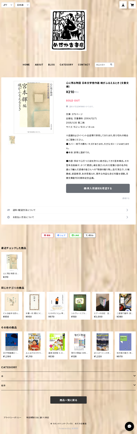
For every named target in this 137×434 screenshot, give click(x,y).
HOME (26, 64)
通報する (126, 198)
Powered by (68, 428)
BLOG (51, 64)
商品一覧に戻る (68, 400)
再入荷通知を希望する (98, 188)
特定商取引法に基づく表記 (37, 417)
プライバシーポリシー (13, 417)
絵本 (3, 385)
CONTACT (84, 64)
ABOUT (39, 64)
